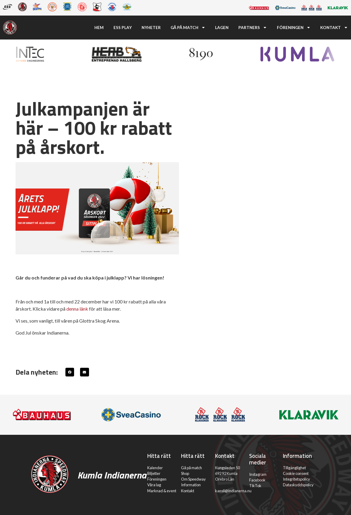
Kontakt (334, 27)
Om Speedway (193, 479)
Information (191, 484)
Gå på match (188, 27)
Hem (99, 27)
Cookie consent (296, 473)
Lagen (222, 27)
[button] (69, 372)
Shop (185, 473)
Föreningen (294, 27)
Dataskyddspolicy (298, 484)
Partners (252, 27)
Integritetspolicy (296, 479)
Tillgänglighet (294, 467)
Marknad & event (161, 490)
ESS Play (123, 27)
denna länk (77, 309)
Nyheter (151, 27)
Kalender (155, 467)
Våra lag (154, 484)
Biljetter (153, 473)
